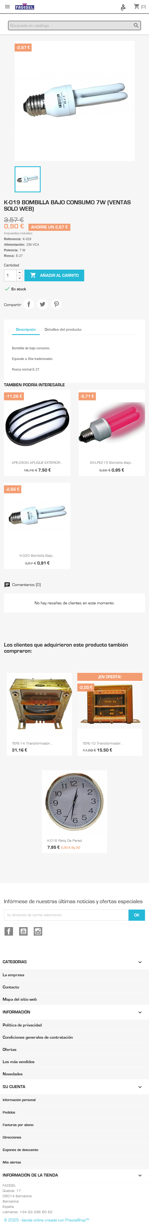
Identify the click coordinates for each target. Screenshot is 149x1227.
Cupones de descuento (20, 1150)
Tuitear (42, 304)
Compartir (28, 304)
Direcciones (12, 1137)
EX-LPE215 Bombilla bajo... (111, 463)
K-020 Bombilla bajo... (37, 556)
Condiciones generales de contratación (38, 1037)
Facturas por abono (18, 1125)
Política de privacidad (22, 1025)
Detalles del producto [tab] (63, 330)
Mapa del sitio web (20, 999)
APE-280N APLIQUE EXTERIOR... (37, 463)
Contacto (11, 987)
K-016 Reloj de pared (64, 841)
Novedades (13, 1074)
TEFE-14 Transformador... (32, 743)
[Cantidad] (10, 275)
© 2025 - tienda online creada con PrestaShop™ (46, 1220)
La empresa (13, 975)
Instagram (38, 931)
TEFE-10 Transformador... (103, 743)
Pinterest (56, 304)
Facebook (9, 931)
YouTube (23, 931)
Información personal (19, 1100)
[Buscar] (74, 25)
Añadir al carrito (54, 275)
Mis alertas (12, 1162)
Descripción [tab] (26, 330)
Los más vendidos (19, 1062)
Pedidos (9, 1112)
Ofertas (9, 1049)
